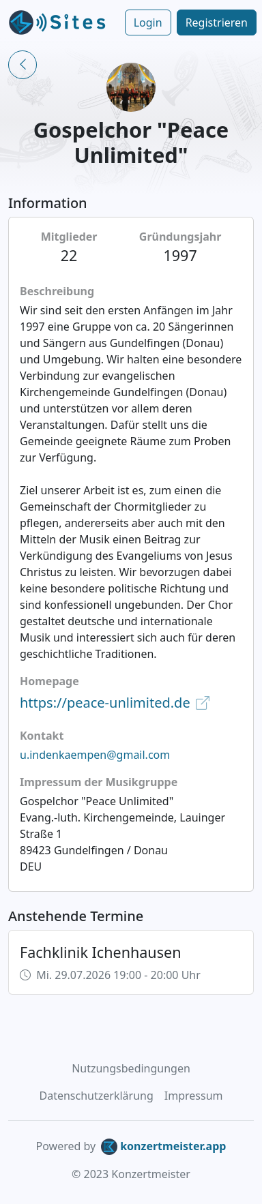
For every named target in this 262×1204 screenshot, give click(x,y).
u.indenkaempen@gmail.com (95, 754)
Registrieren (217, 22)
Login (148, 22)
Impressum (193, 1095)
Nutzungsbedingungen (131, 1068)
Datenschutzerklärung (97, 1095)
